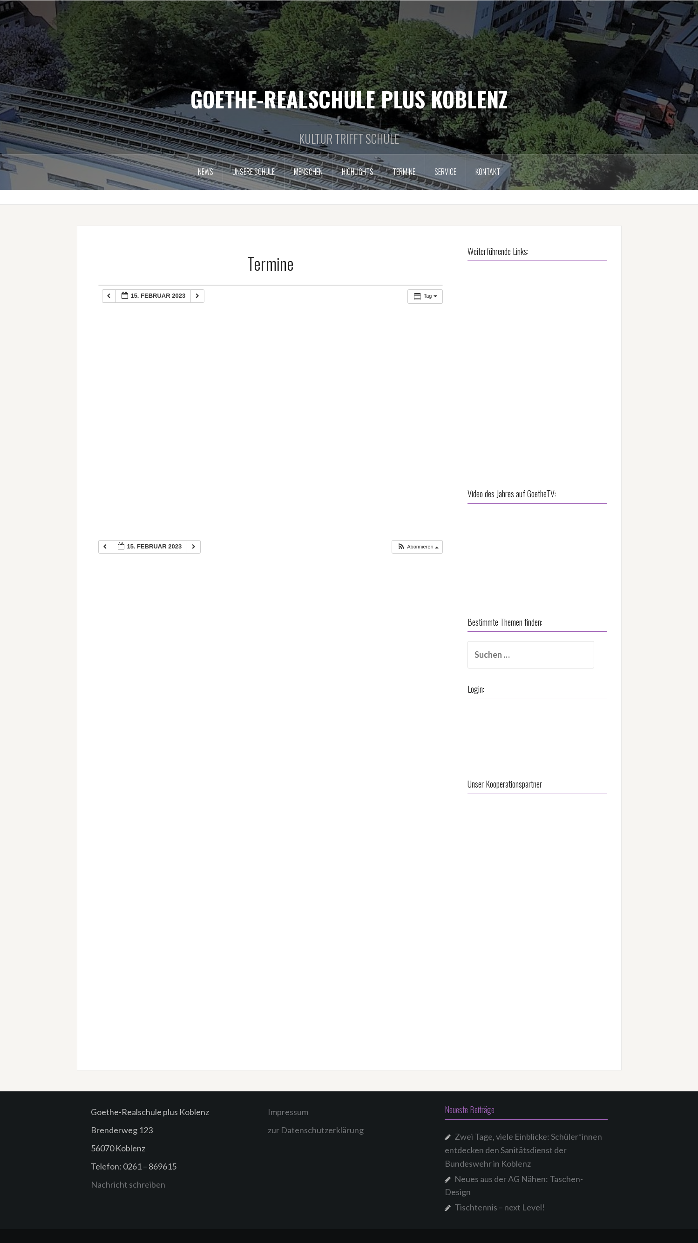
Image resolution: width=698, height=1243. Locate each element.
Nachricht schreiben (128, 1184)
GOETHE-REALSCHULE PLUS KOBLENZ (349, 98)
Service (445, 171)
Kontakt (487, 171)
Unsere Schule (253, 171)
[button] (417, 547)
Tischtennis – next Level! (499, 1207)
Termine (404, 171)
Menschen (308, 171)
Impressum (288, 1112)
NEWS (205, 171)
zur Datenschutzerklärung (316, 1130)
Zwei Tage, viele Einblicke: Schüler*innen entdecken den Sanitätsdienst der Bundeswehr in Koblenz (523, 1150)
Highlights (357, 171)
